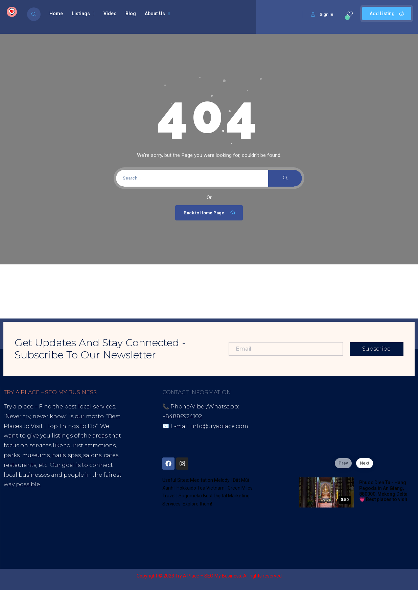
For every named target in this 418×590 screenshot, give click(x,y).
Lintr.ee (96, 523)
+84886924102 (182, 416)
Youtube (38, 523)
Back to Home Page (210, 212)
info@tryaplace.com (219, 426)
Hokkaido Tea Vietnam (201, 488)
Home (56, 13)
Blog (130, 13)
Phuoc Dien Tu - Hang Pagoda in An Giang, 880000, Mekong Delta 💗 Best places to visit (383, 491)
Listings (83, 13)
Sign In (322, 14)
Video (110, 13)
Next (364, 463)
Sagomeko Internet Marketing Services (359, 576)
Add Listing (387, 13)
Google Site (20, 533)
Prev (343, 463)
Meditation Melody (210, 480)
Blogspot (67, 523)
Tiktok (12, 523)
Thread (51, 533)
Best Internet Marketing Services (62, 494)
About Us (157, 13)
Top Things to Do (71, 426)
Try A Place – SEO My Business (208, 576)
